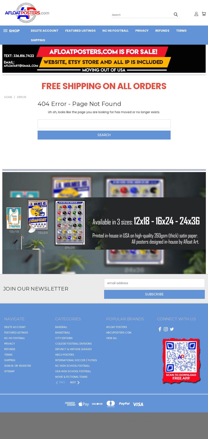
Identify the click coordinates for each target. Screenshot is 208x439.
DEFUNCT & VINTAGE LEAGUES (73, 349)
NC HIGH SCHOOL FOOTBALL (72, 366)
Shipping (38, 40)
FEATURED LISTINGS (80, 31)
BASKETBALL (62, 332)
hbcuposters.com (118, 332)
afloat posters (116, 327)
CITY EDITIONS (64, 338)
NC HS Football (115, 31)
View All (111, 338)
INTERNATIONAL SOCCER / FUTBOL (76, 360)
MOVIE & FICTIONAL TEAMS (71, 377)
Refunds (162, 31)
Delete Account (44, 31)
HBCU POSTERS (64, 354)
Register (25, 366)
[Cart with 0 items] (204, 14)
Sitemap (9, 371)
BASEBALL (61, 327)
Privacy (142, 31)
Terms (181, 31)
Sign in (9, 366)
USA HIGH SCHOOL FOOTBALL (73, 371)
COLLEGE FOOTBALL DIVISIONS (73, 343)
